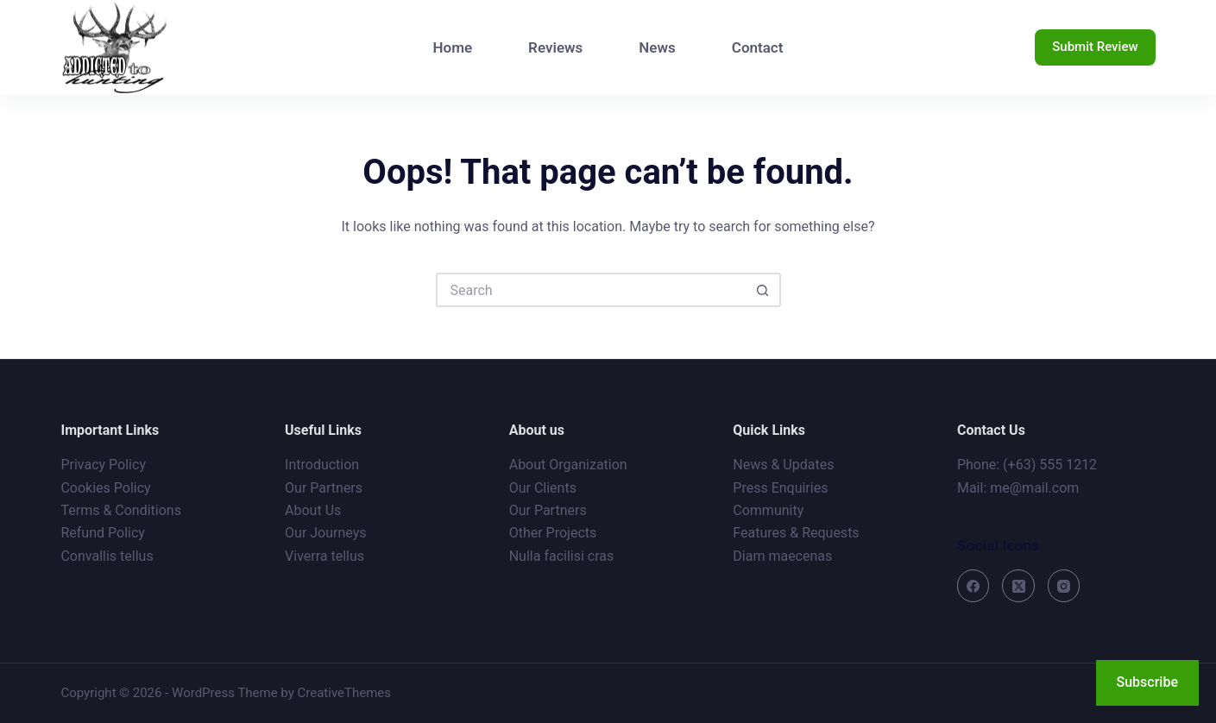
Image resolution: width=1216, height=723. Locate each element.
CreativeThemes (345, 693)
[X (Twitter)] (1018, 585)
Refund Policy (102, 533)
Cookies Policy (105, 488)
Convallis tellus (106, 556)
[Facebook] (973, 585)
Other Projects (553, 533)
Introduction (322, 464)
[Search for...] (591, 290)
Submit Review (1094, 46)
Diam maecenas (782, 556)
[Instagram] (1064, 585)
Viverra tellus (324, 556)
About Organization (568, 464)
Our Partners (323, 488)
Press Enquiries (780, 488)
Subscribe (1147, 682)
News (657, 47)
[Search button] (764, 290)
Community (768, 510)
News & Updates (783, 464)
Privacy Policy (103, 464)
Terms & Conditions (120, 510)
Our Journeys (325, 533)
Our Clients (542, 488)
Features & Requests (796, 533)
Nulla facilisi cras (561, 556)
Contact (758, 47)
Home (453, 47)
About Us (313, 510)
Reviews (555, 47)
